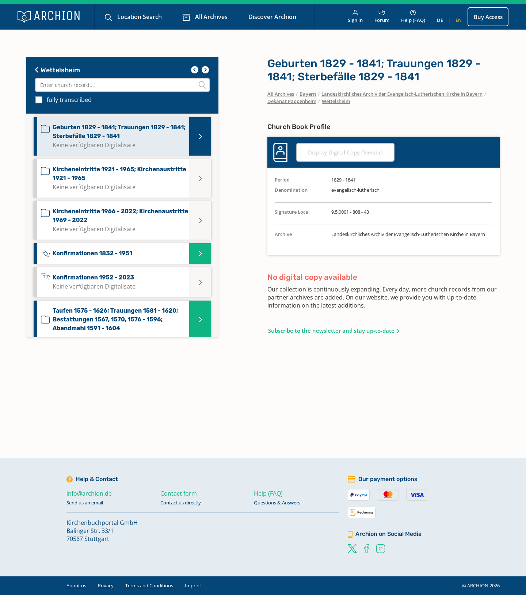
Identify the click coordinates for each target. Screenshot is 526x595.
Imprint (193, 585)
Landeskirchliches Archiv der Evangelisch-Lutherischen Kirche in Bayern (402, 94)
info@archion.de (89, 493)
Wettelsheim (57, 70)
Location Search (139, 17)
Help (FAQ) (413, 16)
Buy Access (488, 16)
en (459, 20)
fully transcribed (69, 100)
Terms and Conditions (149, 585)
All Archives (211, 17)
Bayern (308, 94)
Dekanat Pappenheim (291, 101)
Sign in (355, 16)
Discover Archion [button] (273, 17)
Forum (381, 16)
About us (76, 585)
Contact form (178, 493)
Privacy (106, 585)
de (440, 20)
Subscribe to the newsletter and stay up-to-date (331, 330)
